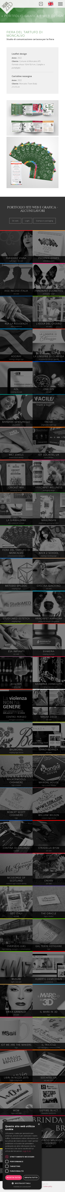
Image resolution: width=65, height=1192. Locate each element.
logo (16, 815)
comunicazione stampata (16, 553)
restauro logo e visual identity (16, 881)
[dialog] (22, 1155)
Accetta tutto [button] (13, 1177)
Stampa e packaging (44, 221)
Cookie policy (47, 1186)
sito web (49, 1143)
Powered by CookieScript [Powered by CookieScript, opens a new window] (22, 1187)
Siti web (15, 221)
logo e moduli (16, 782)
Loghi (27, 221)
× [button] (39, 1124)
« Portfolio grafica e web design (32, 16)
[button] (22, 1183)
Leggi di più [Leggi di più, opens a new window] (27, 1151)
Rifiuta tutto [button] (31, 1177)
